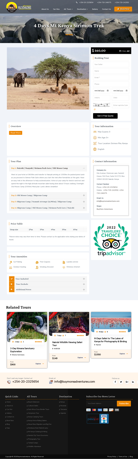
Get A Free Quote (105, 116)
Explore (40, 364)
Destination (81, 9)
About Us (45, 9)
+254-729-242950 (122, 2)
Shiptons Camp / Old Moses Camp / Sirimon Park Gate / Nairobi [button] (48, 208)
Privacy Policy (111, 457)
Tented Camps (33, 443)
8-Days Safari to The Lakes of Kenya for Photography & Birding (110, 340)
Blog (8, 424)
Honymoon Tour (33, 413)
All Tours (67, 9)
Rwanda (63, 406)
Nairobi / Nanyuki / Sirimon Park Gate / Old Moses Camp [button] (48, 168)
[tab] (48, 168)
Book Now (123, 9)
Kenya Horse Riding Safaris (37, 421)
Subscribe (124, 403)
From (12, 362)
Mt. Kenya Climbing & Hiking (37, 432)
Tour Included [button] (47, 279)
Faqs (8, 428)
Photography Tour (34, 439)
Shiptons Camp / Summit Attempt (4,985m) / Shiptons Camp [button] (48, 202)
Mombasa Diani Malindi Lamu (38, 428)
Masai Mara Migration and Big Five (39, 424)
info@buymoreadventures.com (108, 201)
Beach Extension (33, 402)
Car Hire (56, 9)
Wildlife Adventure (34, 447)
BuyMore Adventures (105, 209)
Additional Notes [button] (47, 289)
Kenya (62, 402)
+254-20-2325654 (86, 2)
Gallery (95, 9)
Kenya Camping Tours (35, 417)
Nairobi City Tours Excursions (38, 435)
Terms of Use (123, 457)
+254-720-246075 (104, 2)
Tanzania (63, 409)
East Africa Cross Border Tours (38, 409)
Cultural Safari (33, 406)
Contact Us (106, 9)
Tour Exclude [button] (47, 284)
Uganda (63, 413)
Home (9, 402)
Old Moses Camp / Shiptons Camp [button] (48, 195)
